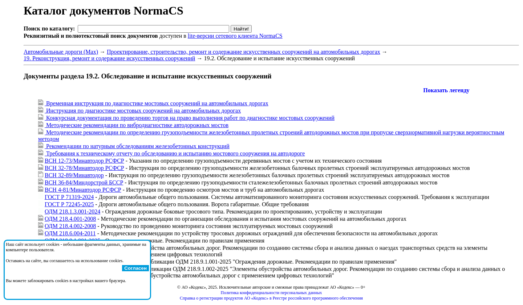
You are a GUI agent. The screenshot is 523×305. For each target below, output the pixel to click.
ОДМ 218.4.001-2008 (70, 219)
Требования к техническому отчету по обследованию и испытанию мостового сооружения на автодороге (175, 153)
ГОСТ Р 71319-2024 (69, 197)
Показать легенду (446, 90)
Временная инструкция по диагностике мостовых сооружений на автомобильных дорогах (156, 103)
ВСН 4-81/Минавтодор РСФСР (83, 190)
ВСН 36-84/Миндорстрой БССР (84, 182)
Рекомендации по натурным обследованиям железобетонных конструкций (137, 146)
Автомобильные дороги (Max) (61, 52)
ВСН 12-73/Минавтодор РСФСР (84, 161)
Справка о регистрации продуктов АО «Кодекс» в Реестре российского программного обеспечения (271, 298)
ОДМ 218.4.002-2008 (70, 226)
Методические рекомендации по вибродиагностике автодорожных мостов (136, 125)
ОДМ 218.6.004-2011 (70, 233)
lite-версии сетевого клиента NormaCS (235, 36)
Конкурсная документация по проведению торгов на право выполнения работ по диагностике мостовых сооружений (190, 118)
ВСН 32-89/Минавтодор (74, 175)
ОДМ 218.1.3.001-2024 (72, 211)
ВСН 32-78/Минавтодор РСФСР (84, 168)
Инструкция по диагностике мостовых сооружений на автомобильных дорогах (143, 110)
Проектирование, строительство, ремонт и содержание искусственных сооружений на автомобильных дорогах (243, 52)
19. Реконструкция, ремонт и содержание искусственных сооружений (109, 58)
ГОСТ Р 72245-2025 (69, 204)
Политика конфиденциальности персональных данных (271, 292)
